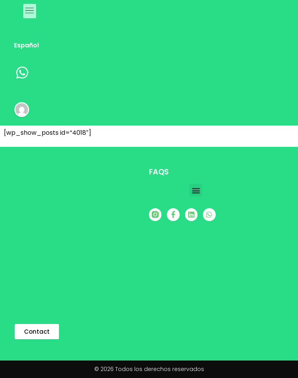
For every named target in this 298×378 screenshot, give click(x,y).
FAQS (159, 172)
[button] (195, 190)
